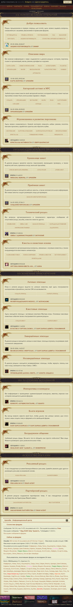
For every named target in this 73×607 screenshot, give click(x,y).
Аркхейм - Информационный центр (18, 520)
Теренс (6, 591)
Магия (23, 69)
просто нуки (62, 589)
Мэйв (17, 584)
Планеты (63, 66)
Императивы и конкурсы (36, 388)
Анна (39, 266)
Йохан (57, 576)
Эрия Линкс (55, 586)
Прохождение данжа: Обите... (23, 373)
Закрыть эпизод (52, 293)
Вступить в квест (61, 255)
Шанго (41, 403)
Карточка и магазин (25, 131)
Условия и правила (59, 604)
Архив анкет (59, 170)
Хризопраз (21, 586)
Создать (9, 100)
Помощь (50, 604)
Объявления (11, 224)
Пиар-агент (30, 483)
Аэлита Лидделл (46, 373)
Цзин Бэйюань (24, 548)
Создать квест (20, 321)
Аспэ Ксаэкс (44, 301)
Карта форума (16, 81)
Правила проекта (27, 35)
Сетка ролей (41, 170)
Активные (32, 11)
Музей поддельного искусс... (23, 301)
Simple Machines (17, 604)
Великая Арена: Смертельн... (22, 351)
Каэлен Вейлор (40, 576)
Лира (62, 579)
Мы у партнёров (54, 502)
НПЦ (59, 104)
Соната (15, 579)
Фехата (10, 548)
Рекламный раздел (36, 463)
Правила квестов (45, 255)
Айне (10, 581)
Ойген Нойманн (31, 586)
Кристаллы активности (21, 142)
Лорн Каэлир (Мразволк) (34, 584)
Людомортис (51, 546)
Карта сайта (11, 66)
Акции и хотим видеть (28, 38)
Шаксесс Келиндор (34, 551)
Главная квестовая (12, 255)
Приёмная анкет (36, 185)
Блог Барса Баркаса (19, 426)
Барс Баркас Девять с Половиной (50, 328)
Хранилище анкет (36, 158)
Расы (40, 66)
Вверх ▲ (69, 604)
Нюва (40, 546)
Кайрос (15, 581)
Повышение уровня (36, 134)
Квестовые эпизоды (36, 309)
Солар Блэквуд (62, 551)
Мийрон (49, 581)
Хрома (61, 548)
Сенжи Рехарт (27, 579)
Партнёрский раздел (36, 490)
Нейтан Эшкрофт (54, 584)
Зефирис (54, 551)
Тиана (28, 576)
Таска (44, 546)
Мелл (32, 576)
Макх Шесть (50, 576)
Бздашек (20, 589)
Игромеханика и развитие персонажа (36, 119)
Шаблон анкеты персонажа (36, 197)
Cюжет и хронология (26, 66)
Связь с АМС (24, 224)
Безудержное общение (36, 433)
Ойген (14, 553)
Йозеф (44, 548)
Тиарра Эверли (22, 551)
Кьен (46, 571)
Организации (11, 69)
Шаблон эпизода (39, 224)
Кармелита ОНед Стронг (27, 574)
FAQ (53, 35)
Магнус (49, 548)
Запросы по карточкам (44, 131)
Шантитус (27, 589)
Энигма (6, 579)
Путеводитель (12, 35)
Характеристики (50, 69)
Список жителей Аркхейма (18, 170)
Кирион (32, 548)
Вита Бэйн (12, 589)
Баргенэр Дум (31, 571)
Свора (64, 546)
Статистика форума (13, 524)
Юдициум (46, 589)
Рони (59, 528)
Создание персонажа (20, 205)
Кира (11, 579)
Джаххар (36, 579)
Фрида (48, 569)
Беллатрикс (7, 553)
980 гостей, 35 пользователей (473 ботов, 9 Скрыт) (24, 541)
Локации (16, 104)
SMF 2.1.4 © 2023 (6, 604)
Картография (62, 100)
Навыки (63, 69)
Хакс (60, 571)
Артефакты (36, 73)
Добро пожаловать (36, 23)
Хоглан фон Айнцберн (31, 553)
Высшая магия (35, 69)
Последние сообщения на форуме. (15, 533)
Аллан (63, 584)
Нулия (58, 579)
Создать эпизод (20, 293)
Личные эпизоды (36, 281)
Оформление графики (22, 227)
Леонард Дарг (53, 571)
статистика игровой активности (53, 38)
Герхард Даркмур (45, 579)
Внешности (59, 134)
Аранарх (16, 548)
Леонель (40, 586)
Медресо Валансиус (10, 551)
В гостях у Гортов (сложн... (22, 328)
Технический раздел (36, 212)
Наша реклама (20, 475)
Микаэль (20, 553)
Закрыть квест (52, 321)
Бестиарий (33, 100)
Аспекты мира (51, 66)
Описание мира (36, 54)
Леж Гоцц (47, 586)
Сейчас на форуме (12, 537)
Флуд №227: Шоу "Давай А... (21, 448)
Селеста (28, 581)
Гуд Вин (33, 589)
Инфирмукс (41, 448)
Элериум (38, 548)
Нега (53, 579)
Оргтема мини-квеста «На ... (22, 266)
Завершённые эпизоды (36, 336)
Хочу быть (11, 38)
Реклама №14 (16, 483)
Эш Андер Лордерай (38, 581)
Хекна (45, 584)
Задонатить (54, 227)
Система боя (10, 131)
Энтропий (39, 235)
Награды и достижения (58, 224)
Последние (40, 11)
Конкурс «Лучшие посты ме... (22, 403)
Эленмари (54, 589)
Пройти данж (36, 258)
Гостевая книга (43, 35)
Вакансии (62, 35)
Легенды (38, 104)
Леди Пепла (64, 576)
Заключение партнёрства (22, 502)
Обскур (6, 586)
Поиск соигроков (29, 255)
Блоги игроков (36, 410)
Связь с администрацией (21, 235)
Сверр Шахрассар (41, 142)
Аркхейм (29, 81)
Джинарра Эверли (20, 571)
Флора (44, 100)
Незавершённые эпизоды (36, 358)
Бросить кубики (61, 131)
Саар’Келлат (15, 576)
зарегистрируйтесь (42, 2)
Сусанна (55, 548)
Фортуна (22, 584)
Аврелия (57, 574)
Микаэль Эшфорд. (18, 178)
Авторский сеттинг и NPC (36, 88)
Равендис (22, 581)
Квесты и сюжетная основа (36, 243)
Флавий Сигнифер (43, 574)
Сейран (58, 546)
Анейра (22, 576)
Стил (64, 571)
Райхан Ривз (13, 586)
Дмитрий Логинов (58, 581)
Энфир (36, 46)
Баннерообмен (52, 475)
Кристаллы (14, 134)
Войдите (28, 2)
